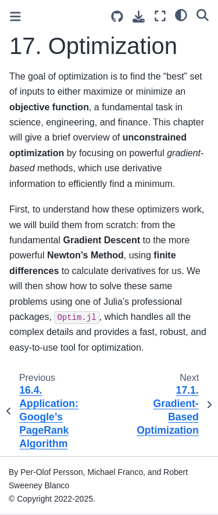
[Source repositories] (117, 16)
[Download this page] (138, 16)
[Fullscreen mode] (160, 16)
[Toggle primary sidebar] (15, 16)
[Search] (202, 14)
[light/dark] (181, 14)
